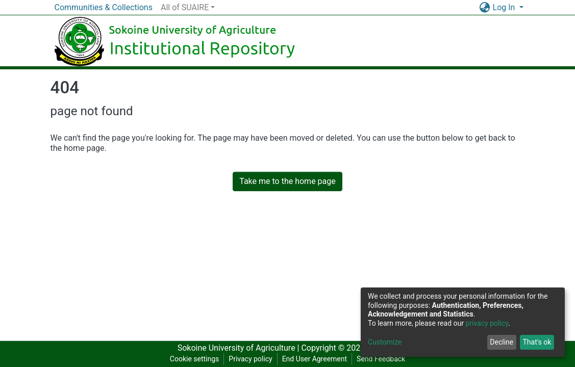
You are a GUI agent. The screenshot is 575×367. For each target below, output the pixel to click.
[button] (485, 8)
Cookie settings (194, 359)
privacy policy (486, 323)
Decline (501, 342)
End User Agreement (314, 359)
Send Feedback (381, 359)
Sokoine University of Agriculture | (240, 348)
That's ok (536, 342)
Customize (385, 342)
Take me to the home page (287, 181)
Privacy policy (250, 359)
